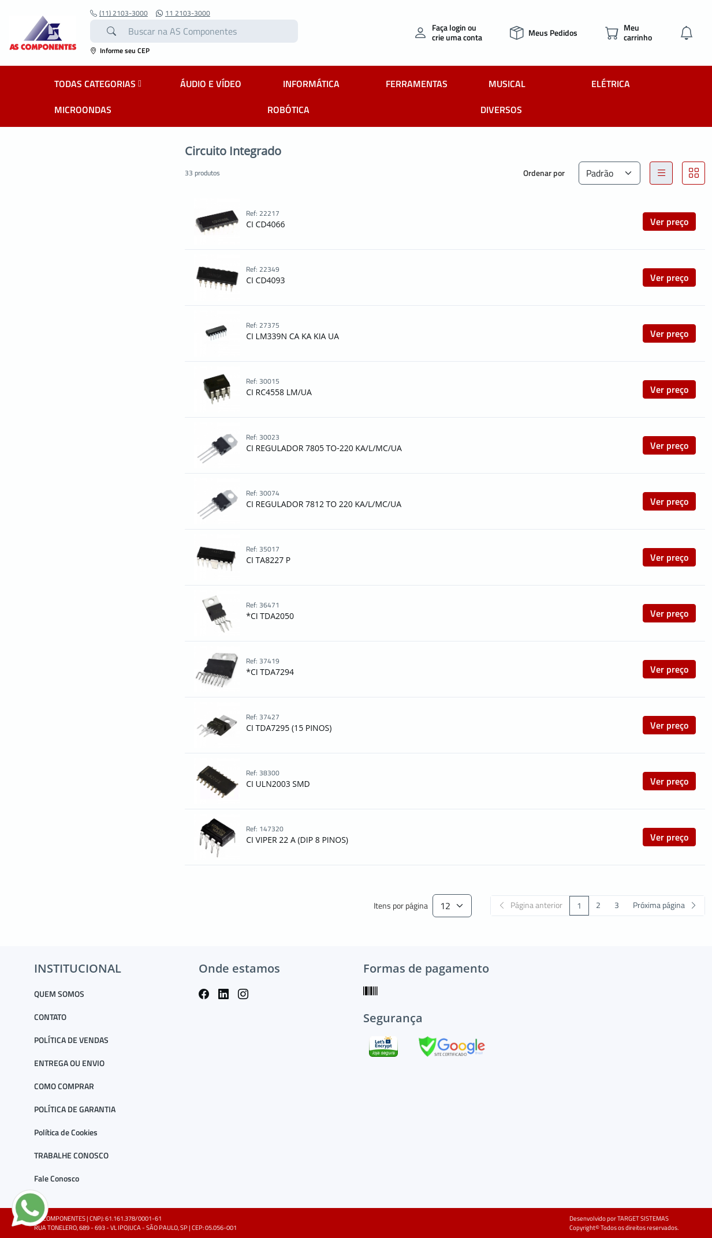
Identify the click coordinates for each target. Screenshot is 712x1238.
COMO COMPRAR (64, 1086)
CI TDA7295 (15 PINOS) (288, 727)
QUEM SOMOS (59, 994)
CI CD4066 (265, 224)
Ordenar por (544, 173)
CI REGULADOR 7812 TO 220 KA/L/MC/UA (323, 503)
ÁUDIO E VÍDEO (210, 84)
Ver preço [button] (669, 221)
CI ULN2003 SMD (278, 783)
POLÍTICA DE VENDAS (71, 1040)
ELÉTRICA (610, 84)
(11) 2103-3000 (119, 13)
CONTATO (50, 1017)
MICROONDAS (82, 110)
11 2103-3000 (183, 13)
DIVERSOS (501, 110)
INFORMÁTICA (311, 84)
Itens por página (401, 906)
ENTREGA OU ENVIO (69, 1063)
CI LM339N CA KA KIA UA (292, 336)
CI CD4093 (265, 280)
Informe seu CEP (120, 50)
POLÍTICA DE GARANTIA (74, 1109)
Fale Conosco (56, 1178)
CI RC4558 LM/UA (279, 392)
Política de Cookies (66, 1132)
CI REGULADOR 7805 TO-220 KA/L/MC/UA (324, 447)
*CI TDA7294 (270, 671)
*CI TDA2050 (270, 615)
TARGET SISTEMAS (643, 1218)
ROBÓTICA (288, 110)
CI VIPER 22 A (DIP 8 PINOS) (297, 839)
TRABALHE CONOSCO (71, 1155)
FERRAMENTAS (417, 84)
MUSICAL (507, 84)
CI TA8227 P (268, 559)
